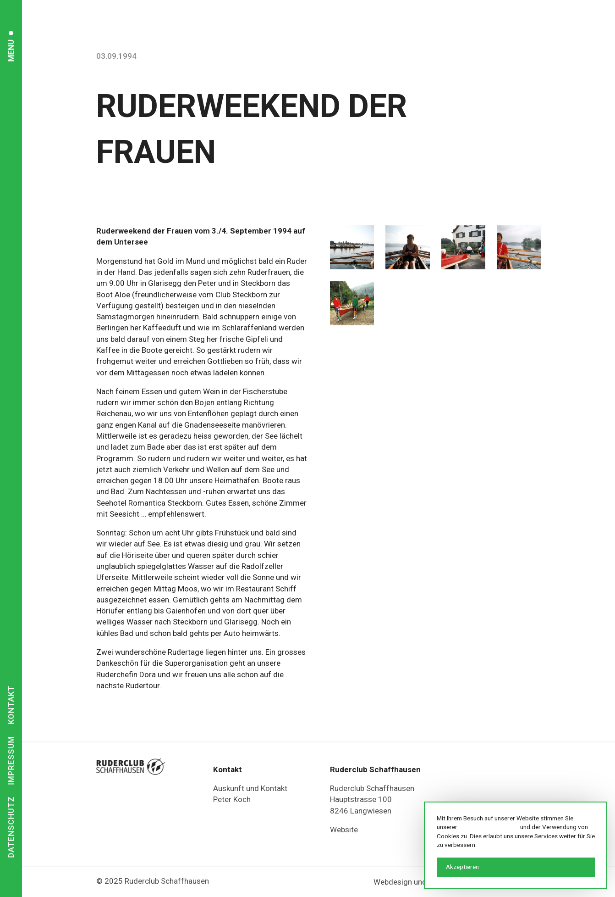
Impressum (11, 760)
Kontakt (11, 704)
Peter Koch (232, 799)
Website (344, 829)
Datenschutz (11, 827)
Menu (11, 50)
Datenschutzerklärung (489, 826)
